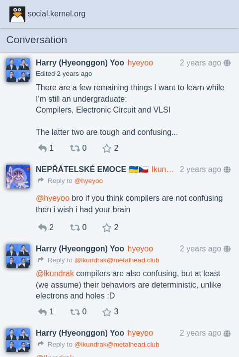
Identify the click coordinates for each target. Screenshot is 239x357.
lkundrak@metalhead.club (164, 169)
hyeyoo (140, 63)
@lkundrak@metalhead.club (116, 260)
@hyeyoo (88, 180)
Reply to (55, 180)
